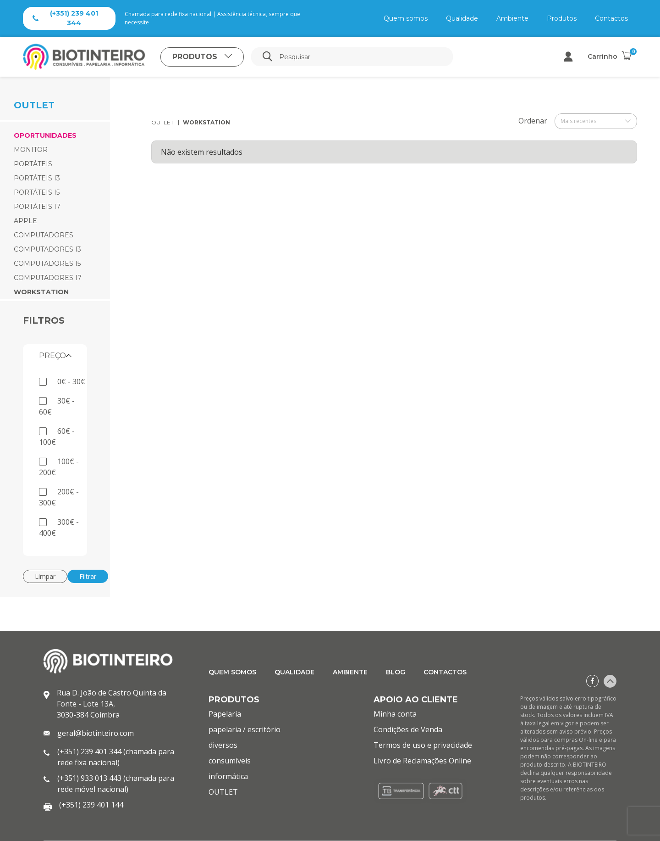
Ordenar (532, 121)
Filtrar (87, 576)
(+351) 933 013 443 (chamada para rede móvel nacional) (115, 783)
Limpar (45, 576)
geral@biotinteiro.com (95, 733)
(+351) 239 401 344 (65, 18)
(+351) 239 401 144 (91, 805)
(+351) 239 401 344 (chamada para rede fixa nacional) (115, 757)
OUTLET (162, 122)
